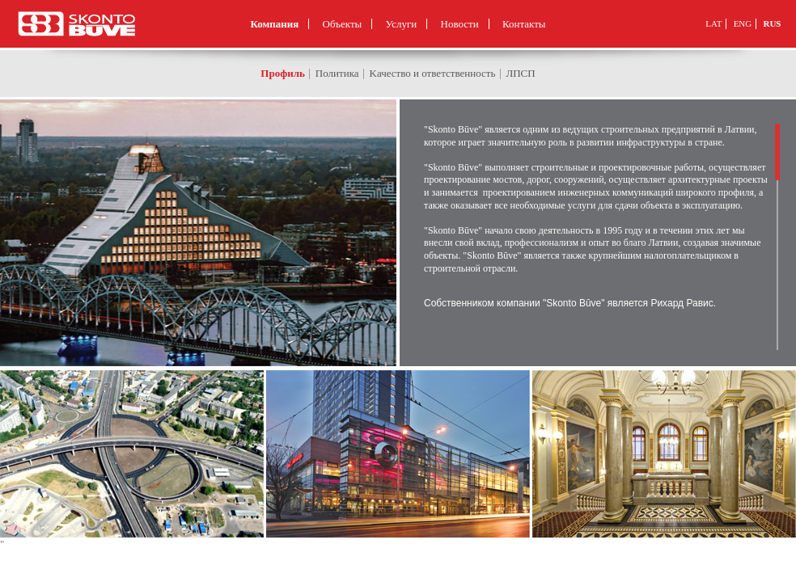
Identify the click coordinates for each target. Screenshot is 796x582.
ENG (743, 23)
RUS (772, 23)
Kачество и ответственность (433, 73)
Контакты (524, 24)
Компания (274, 24)
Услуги (401, 24)
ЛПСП (520, 73)
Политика (337, 73)
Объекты (342, 24)
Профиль (282, 73)
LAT (713, 23)
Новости (460, 24)
